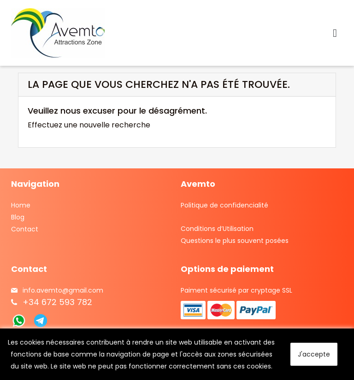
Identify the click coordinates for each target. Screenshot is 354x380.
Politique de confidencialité (224, 205)
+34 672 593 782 (57, 302)
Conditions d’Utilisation (217, 228)
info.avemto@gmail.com (63, 290)
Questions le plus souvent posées (235, 240)
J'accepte (314, 354)
